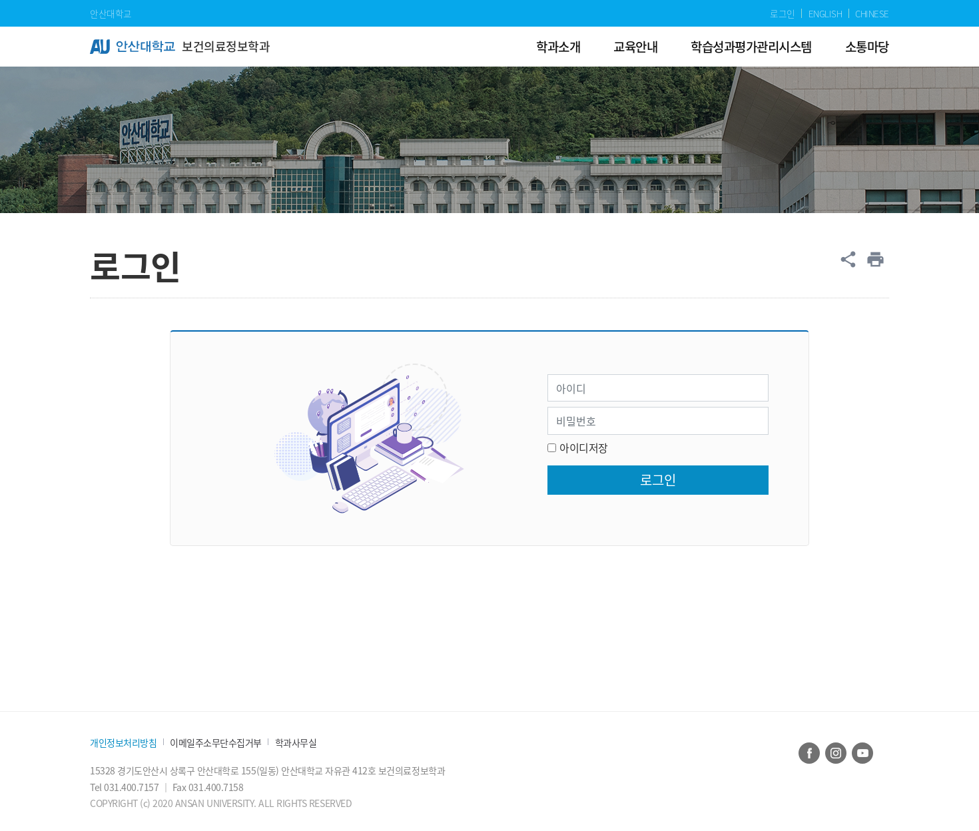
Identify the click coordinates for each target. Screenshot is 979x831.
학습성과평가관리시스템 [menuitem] (751, 46)
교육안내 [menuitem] (635, 46)
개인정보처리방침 (123, 742)
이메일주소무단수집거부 (216, 742)
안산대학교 (111, 13)
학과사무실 (296, 742)
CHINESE (872, 13)
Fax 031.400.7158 (207, 787)
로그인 (782, 13)
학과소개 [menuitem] (558, 46)
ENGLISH (825, 13)
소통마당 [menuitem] (867, 46)
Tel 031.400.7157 (125, 787)
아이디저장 (583, 447)
